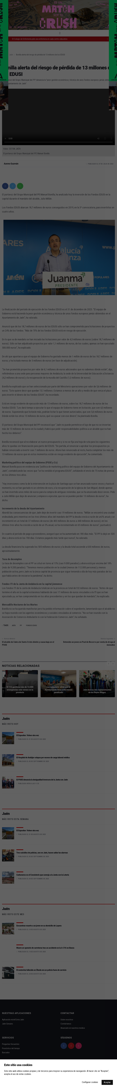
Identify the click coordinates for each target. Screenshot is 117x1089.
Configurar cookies (90, 1082)
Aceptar (107, 1082)
